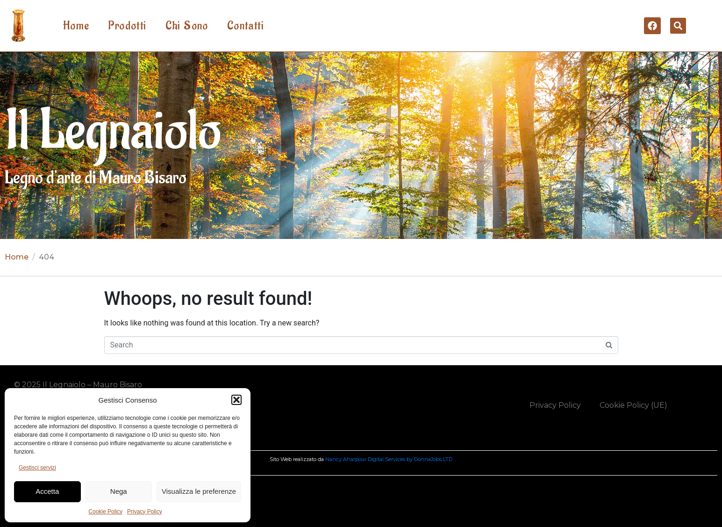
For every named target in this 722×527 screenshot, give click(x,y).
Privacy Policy (144, 511)
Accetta (47, 491)
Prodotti (127, 25)
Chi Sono (186, 25)
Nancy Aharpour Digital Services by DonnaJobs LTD (388, 459)
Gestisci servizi (37, 467)
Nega (118, 491)
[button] (236, 399)
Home (76, 25)
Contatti (245, 25)
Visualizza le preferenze (199, 491)
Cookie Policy (105, 511)
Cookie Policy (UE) (633, 405)
